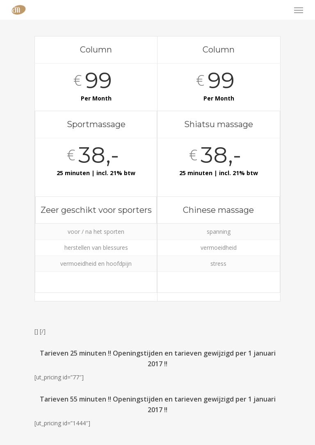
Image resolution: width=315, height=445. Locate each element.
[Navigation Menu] (298, 10)
